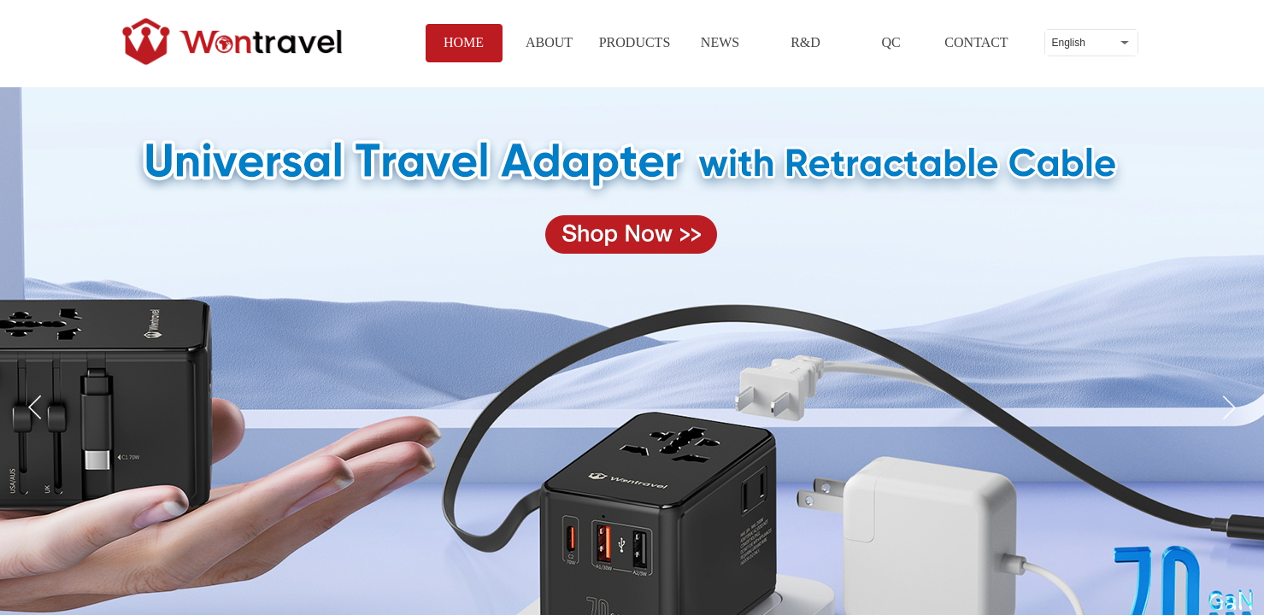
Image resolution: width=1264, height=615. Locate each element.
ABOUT (549, 42)
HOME (464, 42)
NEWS (720, 42)
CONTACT (976, 42)
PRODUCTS (635, 42)
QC (890, 42)
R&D (805, 42)
